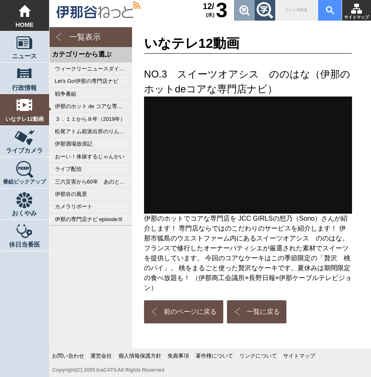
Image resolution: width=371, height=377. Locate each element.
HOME (24, 24)
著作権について (214, 356)
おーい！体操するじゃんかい (90, 156)
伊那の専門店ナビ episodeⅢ (89, 219)
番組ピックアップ (24, 182)
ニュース (24, 56)
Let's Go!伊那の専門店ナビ (87, 81)
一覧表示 (85, 37)
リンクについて (258, 356)
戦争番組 (65, 94)
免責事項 (178, 356)
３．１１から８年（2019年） (90, 119)
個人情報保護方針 (139, 356)
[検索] (296, 10)
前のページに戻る (190, 311)
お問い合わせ (68, 356)
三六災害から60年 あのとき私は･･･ (93, 182)
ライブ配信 (68, 169)
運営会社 (101, 356)
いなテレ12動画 (24, 119)
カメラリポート (73, 206)
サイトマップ (356, 17)
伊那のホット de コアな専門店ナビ (93, 106)
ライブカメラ (24, 150)
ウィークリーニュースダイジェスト (93, 69)
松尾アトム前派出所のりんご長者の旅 (93, 131)
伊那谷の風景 (71, 194)
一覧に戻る (263, 311)
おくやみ (24, 213)
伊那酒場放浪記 (73, 144)
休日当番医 (24, 244)
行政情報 (24, 88)
